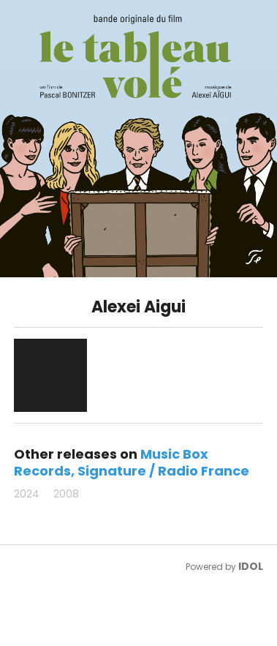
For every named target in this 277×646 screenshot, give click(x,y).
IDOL (250, 566)
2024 (26, 494)
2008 (66, 494)
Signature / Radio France (163, 471)
